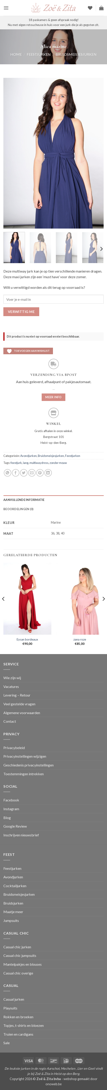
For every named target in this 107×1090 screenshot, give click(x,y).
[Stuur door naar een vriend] (32, 473)
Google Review (15, 826)
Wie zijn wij (12, 678)
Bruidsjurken (13, 903)
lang (25, 463)
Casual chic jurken (17, 947)
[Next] (101, 248)
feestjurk (16, 463)
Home (16, 54)
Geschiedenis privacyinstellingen (28, 765)
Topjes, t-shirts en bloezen (23, 1025)
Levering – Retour (16, 695)
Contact (9, 721)
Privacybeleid (14, 747)
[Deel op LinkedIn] (48, 473)
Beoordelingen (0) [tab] (18, 509)
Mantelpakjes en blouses (22, 964)
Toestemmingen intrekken (23, 774)
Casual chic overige (18, 973)
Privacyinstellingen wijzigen (24, 756)
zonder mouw (58, 463)
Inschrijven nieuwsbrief (21, 835)
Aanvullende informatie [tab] (24, 500)
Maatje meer (13, 911)
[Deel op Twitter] (23, 473)
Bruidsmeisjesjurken (76, 54)
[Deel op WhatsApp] (7, 473)
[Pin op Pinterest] (40, 473)
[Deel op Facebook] (15, 473)
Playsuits (10, 1008)
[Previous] (3, 608)
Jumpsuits (11, 920)
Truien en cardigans (18, 1034)
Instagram (11, 809)
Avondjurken (28, 456)
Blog (7, 817)
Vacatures (11, 686)
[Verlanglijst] (90, 8)
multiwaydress (39, 463)
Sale (6, 1043)
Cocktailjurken (14, 886)
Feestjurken (39, 54)
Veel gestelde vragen (19, 704)
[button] (6, 7)
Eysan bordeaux (27, 639)
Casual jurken (13, 999)
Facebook (11, 800)
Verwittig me (21, 312)
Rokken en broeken (18, 1017)
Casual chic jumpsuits (19, 955)
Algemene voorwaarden (21, 712)
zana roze (79, 639)
